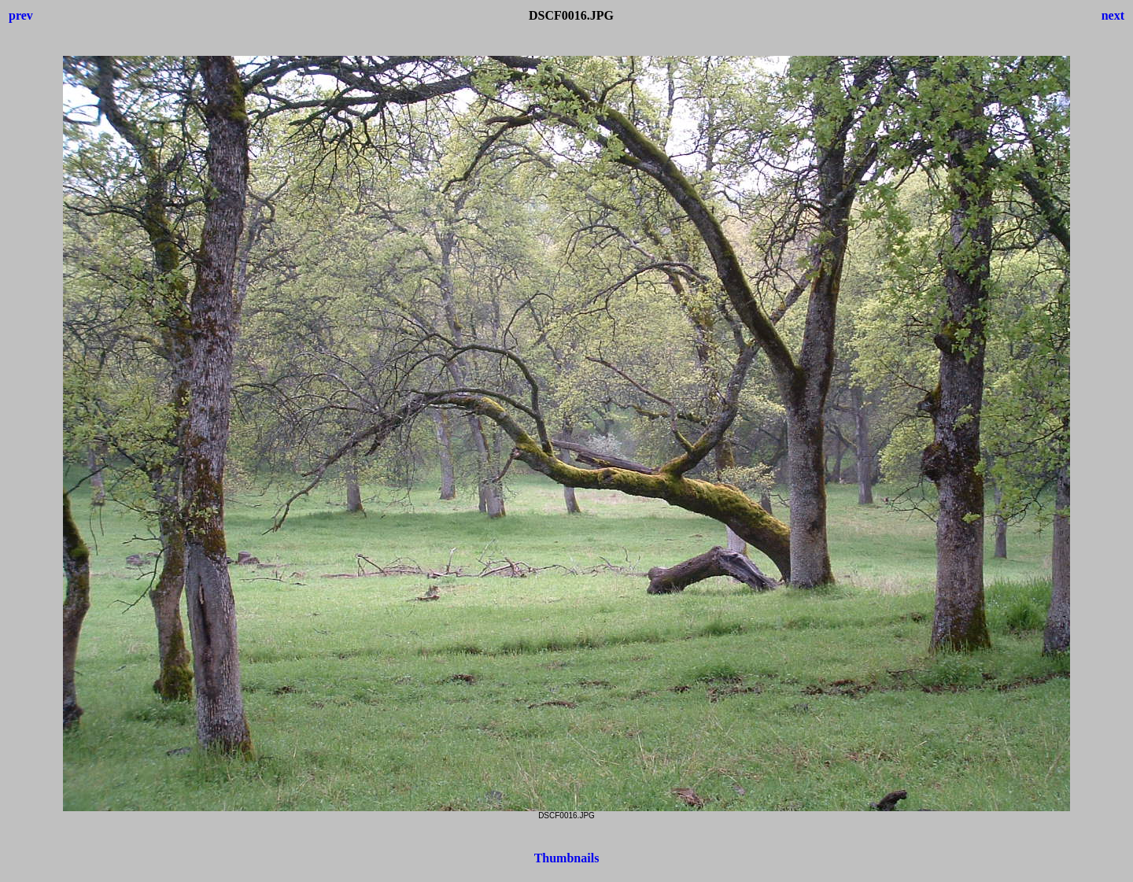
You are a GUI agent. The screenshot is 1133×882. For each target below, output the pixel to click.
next (1113, 15)
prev (21, 15)
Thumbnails (567, 858)
